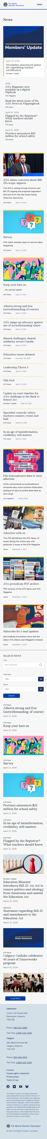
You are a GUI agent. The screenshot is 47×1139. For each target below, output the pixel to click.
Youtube (20, 1086)
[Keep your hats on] (23, 277)
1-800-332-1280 (24, 1062)
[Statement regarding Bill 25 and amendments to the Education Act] (23, 927)
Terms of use (12, 1080)
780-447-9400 (20, 1027)
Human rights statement (17, 1073)
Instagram (14, 1086)
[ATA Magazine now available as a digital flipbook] (22, 89)
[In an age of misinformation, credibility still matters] (23, 826)
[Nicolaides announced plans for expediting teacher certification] (23, 51)
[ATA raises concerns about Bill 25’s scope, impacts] (23, 178)
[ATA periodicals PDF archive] (23, 577)
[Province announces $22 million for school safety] (22, 134)
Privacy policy (12, 1076)
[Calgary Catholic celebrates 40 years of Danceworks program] (23, 972)
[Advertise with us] (23, 528)
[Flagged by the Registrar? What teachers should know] (22, 118)
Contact (10, 1070)
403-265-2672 (20, 1057)
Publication (7, 674)
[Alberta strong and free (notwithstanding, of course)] (23, 711)
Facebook (8, 1086)
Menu (39, 4)
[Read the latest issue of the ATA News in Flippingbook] (22, 104)
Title (5, 660)
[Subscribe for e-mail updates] (23, 625)
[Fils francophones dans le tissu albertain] (23, 474)
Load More (15, 998)
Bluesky (26, 1086)
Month (5, 684)
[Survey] (23, 230)
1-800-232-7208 (24, 1033)
